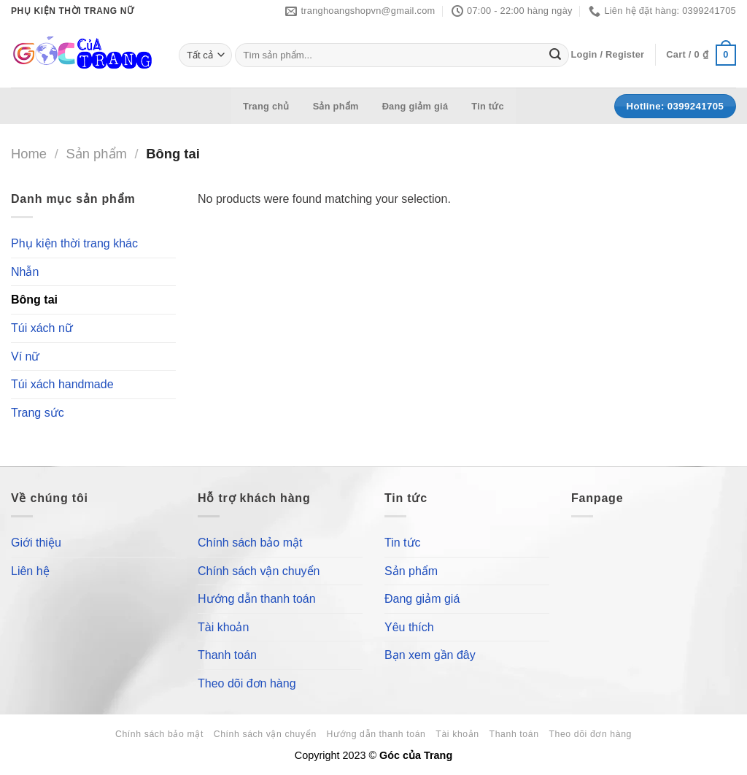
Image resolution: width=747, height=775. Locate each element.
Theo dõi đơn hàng (247, 683)
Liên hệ (30, 571)
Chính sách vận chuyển (259, 571)
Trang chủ (266, 106)
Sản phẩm (336, 106)
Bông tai (34, 300)
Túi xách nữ (42, 328)
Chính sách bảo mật (250, 542)
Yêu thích (409, 627)
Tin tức (487, 106)
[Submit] (555, 55)
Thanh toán (227, 655)
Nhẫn (25, 272)
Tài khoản (223, 627)
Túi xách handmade (62, 385)
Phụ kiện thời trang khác (74, 244)
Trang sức (37, 412)
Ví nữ (25, 356)
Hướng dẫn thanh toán (257, 599)
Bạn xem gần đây (430, 655)
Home (29, 153)
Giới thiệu (36, 542)
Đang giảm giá (415, 106)
